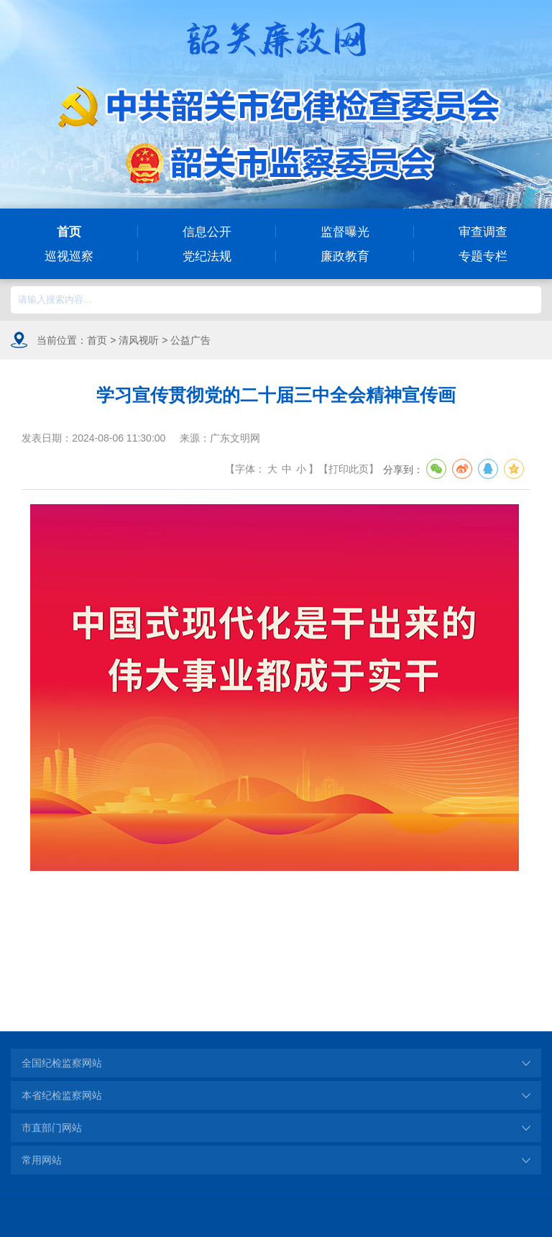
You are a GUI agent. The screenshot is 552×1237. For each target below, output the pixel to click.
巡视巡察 (69, 256)
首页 (69, 231)
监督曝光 (345, 231)
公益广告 (190, 340)
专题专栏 (483, 256)
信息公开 (207, 231)
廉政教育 (345, 256)
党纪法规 (207, 256)
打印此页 (348, 469)
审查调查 (483, 231)
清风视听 (139, 340)
